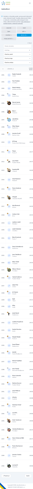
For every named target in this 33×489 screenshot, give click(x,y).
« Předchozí (6, 476)
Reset (29, 43)
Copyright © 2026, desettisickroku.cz (16, 485)
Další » (28, 476)
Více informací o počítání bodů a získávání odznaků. (16, 22)
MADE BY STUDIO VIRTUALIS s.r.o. (16, 487)
